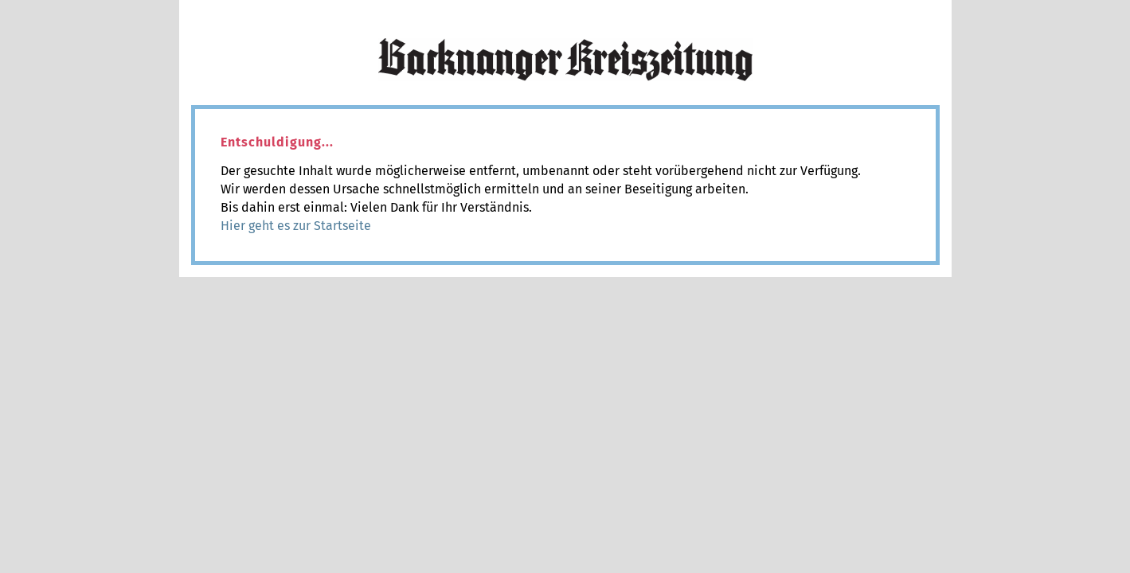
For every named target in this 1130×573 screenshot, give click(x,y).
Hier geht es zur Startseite (296, 225)
